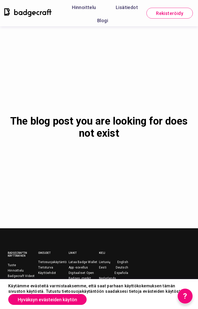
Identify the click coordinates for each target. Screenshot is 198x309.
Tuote (12, 265)
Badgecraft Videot (21, 276)
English (122, 262)
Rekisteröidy (169, 13)
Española (121, 273)
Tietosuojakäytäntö (52, 262)
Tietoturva (45, 267)
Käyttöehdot (47, 273)
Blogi (102, 20)
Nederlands (107, 278)
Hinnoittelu (84, 7)
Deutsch (122, 267)
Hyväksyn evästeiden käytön (47, 299)
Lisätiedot (127, 7)
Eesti (102, 267)
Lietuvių (105, 262)
